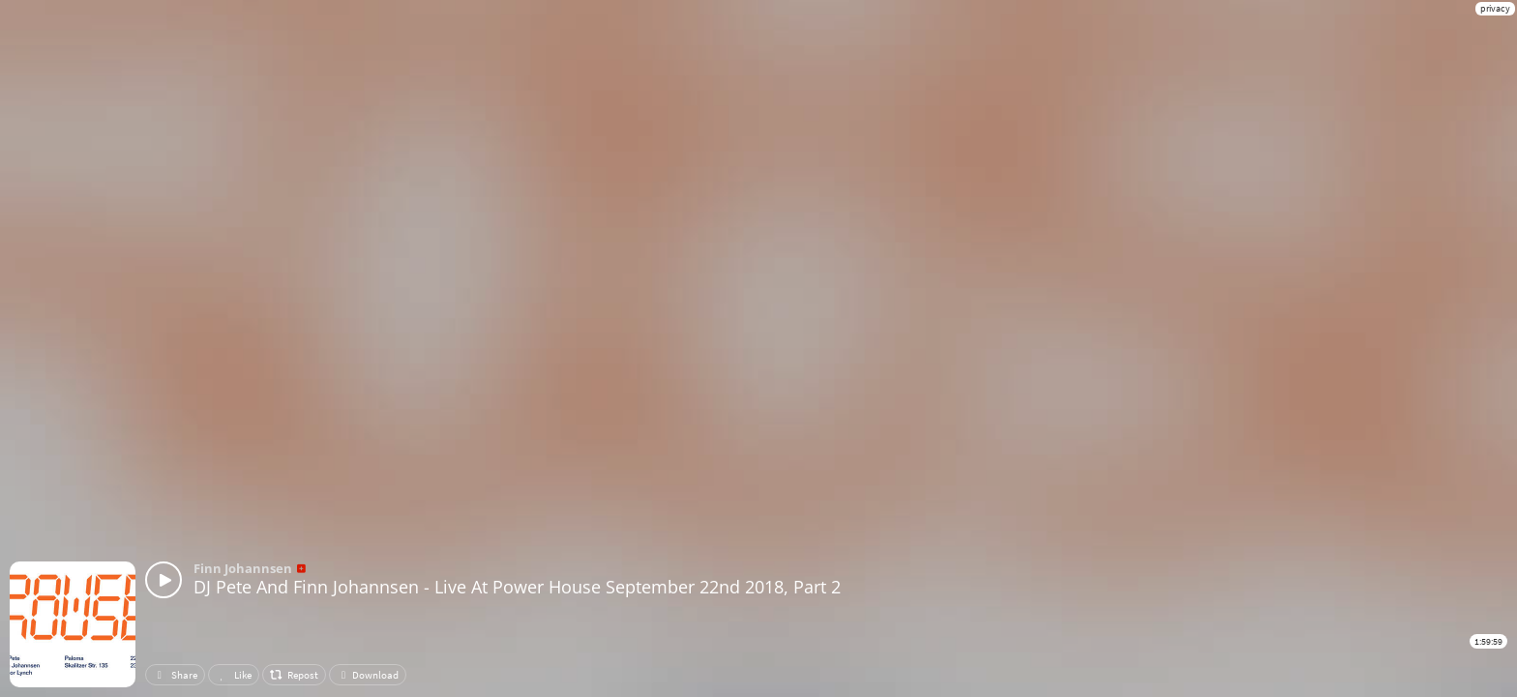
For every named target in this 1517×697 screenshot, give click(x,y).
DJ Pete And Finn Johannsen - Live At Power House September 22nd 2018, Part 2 (517, 586)
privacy (1495, 8)
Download (368, 675)
